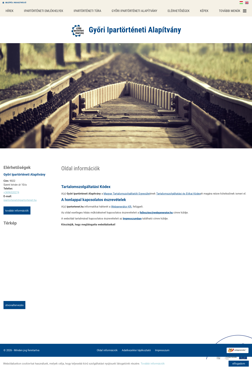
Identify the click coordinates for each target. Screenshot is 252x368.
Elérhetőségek (179, 11)
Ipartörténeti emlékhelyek (43, 11)
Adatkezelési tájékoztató (136, 348)
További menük (232, 11)
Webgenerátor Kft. (121, 204)
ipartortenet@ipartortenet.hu (20, 198)
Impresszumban (132, 216)
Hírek (9, 11)
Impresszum (162, 348)
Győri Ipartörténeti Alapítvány (134, 11)
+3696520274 (11, 190)
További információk (17, 208)
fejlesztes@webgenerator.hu (156, 210)
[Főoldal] (78, 29)
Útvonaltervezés (14, 303)
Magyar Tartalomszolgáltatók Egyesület (127, 191)
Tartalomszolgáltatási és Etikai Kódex (178, 191)
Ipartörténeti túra (87, 11)
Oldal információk (107, 348)
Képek (204, 11)
